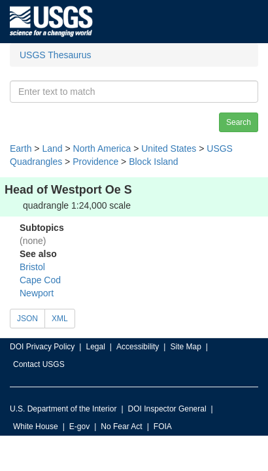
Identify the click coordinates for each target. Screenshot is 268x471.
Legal (95, 346)
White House (35, 426)
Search (238, 122)
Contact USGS (39, 364)
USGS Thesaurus (55, 55)
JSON (27, 318)
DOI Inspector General (167, 408)
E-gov (79, 426)
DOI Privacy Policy (42, 346)
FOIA (163, 426)
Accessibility (137, 346)
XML (60, 318)
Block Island (153, 161)
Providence (95, 161)
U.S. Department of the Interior (63, 408)
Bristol (32, 267)
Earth (20, 148)
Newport (37, 293)
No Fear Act (121, 426)
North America (102, 148)
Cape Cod (40, 280)
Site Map (185, 346)
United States (168, 148)
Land (52, 148)
